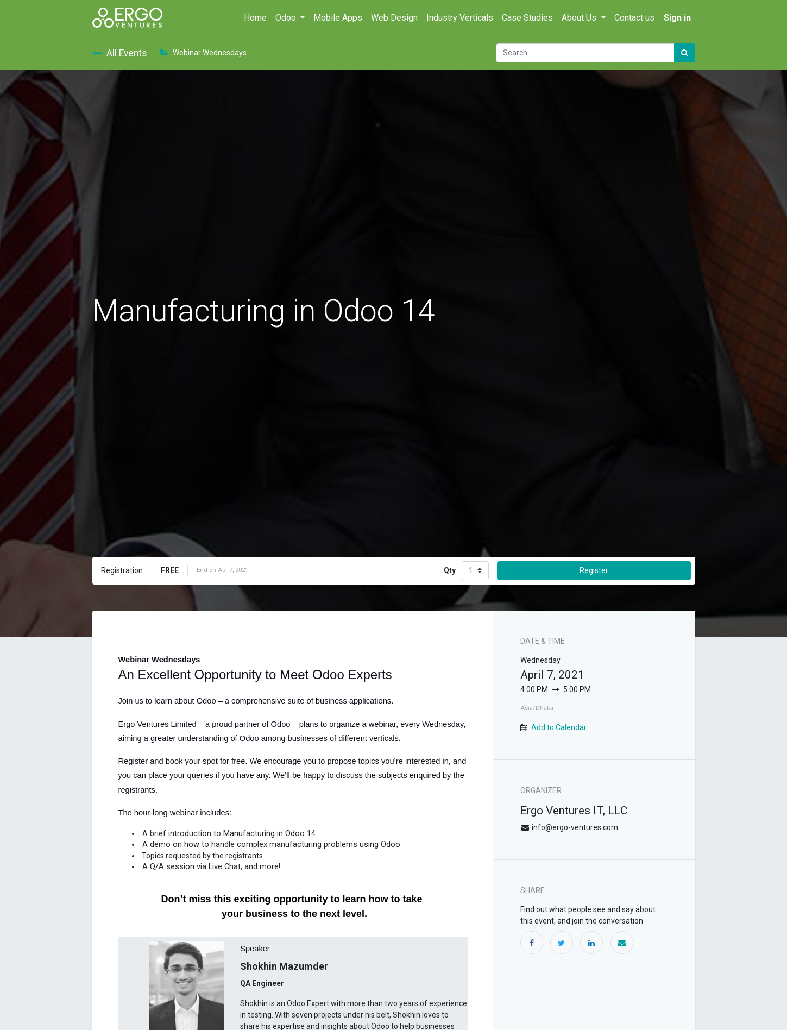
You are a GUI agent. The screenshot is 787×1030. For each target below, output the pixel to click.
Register (594, 570)
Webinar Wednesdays (203, 52)
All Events (119, 53)
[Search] (684, 52)
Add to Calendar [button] (559, 727)
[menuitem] (255, 18)
